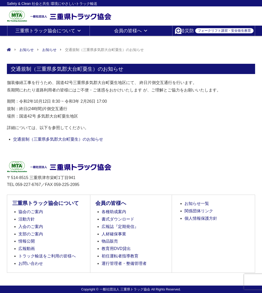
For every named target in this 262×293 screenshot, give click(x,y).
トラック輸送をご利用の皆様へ (47, 256)
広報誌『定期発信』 (120, 226)
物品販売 (110, 241)
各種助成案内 (114, 212)
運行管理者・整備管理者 (124, 263)
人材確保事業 (114, 234)
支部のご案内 (30, 234)
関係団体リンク (198, 211)
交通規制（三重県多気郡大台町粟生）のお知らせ (58, 139)
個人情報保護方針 (200, 218)
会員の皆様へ (131, 31)
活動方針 (26, 219)
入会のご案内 (30, 226)
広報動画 (26, 248)
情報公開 (26, 241)
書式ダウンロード (118, 219)
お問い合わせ (30, 263)
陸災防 (217, 30)
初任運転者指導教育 (120, 256)
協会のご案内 (30, 212)
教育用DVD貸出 (116, 248)
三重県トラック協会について (48, 31)
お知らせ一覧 (196, 203)
